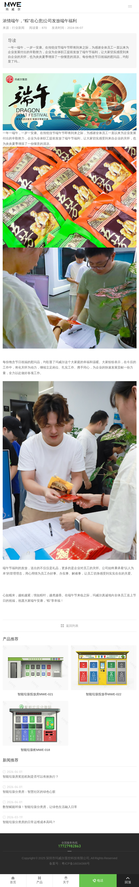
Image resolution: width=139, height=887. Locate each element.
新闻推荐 (10, 760)
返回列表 (72, 625)
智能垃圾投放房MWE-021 (35, 694)
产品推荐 (10, 639)
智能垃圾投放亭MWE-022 (103, 694)
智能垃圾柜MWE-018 (35, 750)
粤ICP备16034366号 (76, 863)
